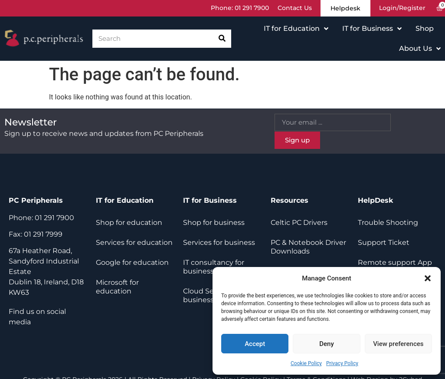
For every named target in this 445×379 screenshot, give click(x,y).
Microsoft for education (117, 286)
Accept (255, 344)
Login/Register (402, 8)
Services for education (134, 242)
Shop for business (214, 222)
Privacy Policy (342, 363)
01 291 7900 (251, 8)
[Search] (222, 39)
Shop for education (129, 222)
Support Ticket (383, 242)
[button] (427, 278)
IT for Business (372, 28)
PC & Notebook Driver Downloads (308, 246)
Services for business (219, 242)
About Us (420, 48)
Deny (326, 344)
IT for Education (296, 28)
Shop (425, 28)
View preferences (398, 344)
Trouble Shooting (388, 222)
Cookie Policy (306, 363)
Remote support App (395, 262)
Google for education (132, 262)
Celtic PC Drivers (299, 222)
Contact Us (294, 8)
